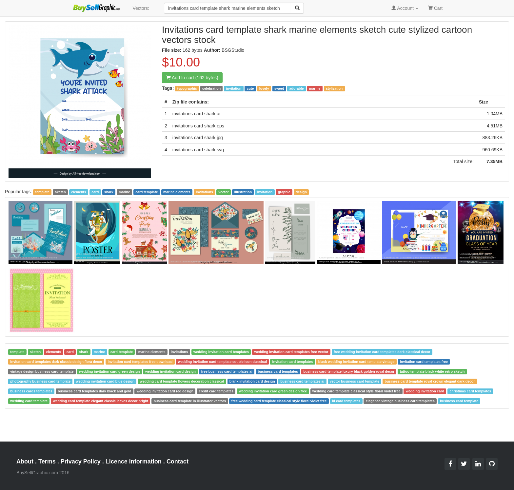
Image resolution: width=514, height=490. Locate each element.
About (24, 461)
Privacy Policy (81, 461)
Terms (47, 461)
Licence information (134, 461)
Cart (435, 8)
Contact (177, 461)
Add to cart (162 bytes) (192, 77)
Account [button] (404, 8)
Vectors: (140, 8)
